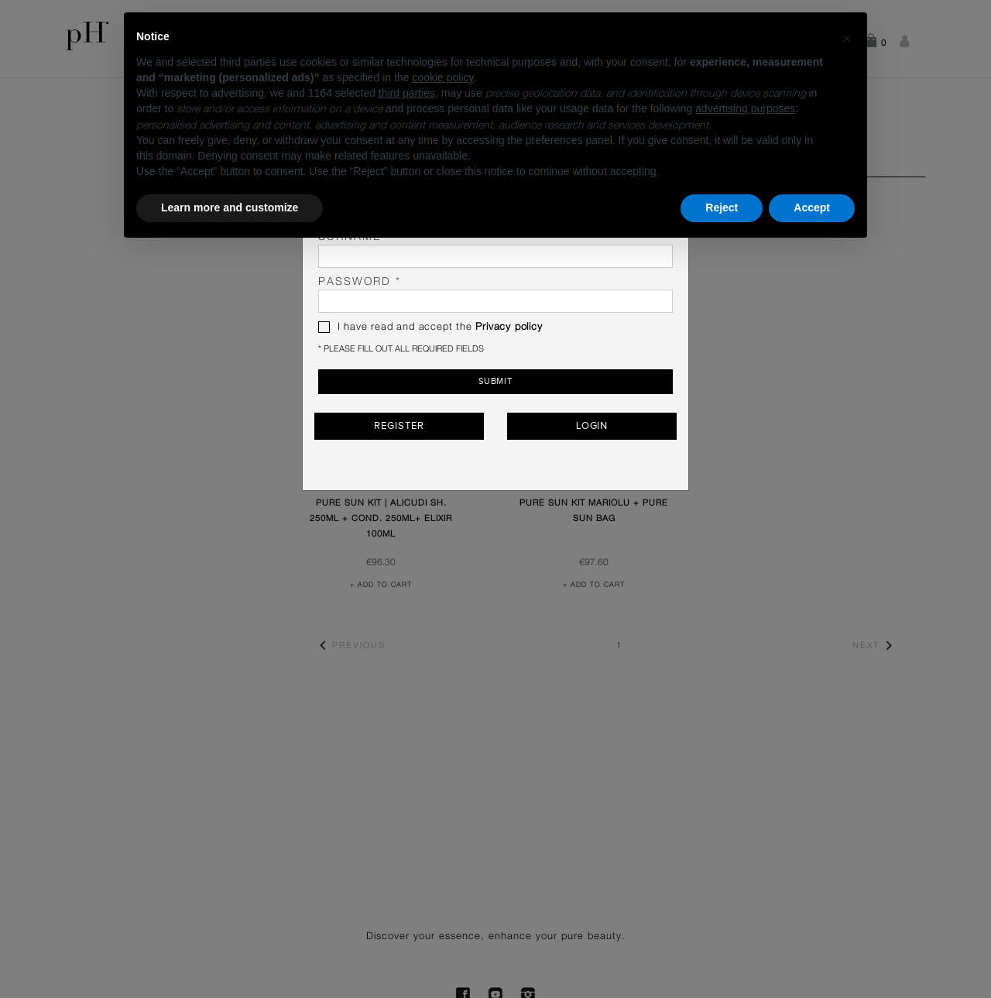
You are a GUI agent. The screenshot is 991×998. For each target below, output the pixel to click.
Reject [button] (721, 207)
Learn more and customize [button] (229, 207)
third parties (407, 93)
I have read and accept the (430, 327)
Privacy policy (508, 327)
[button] (847, 37)
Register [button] (398, 426)
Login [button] (592, 426)
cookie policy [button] (442, 77)
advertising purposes (745, 108)
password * (495, 294)
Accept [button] (812, 207)
